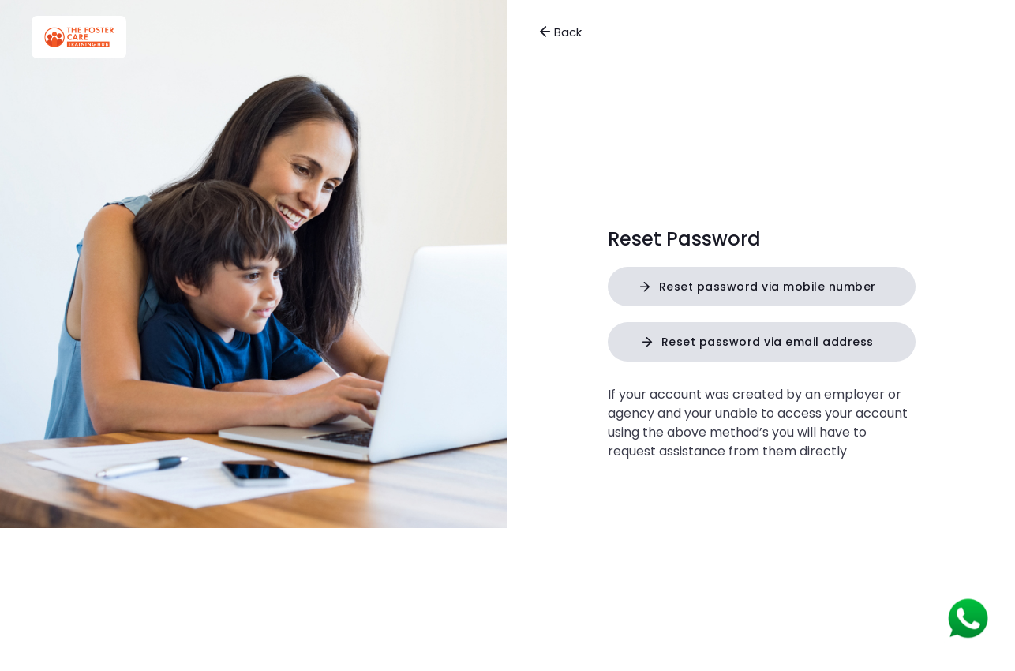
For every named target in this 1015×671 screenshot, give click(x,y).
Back (560, 32)
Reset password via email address (767, 342)
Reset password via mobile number (767, 286)
